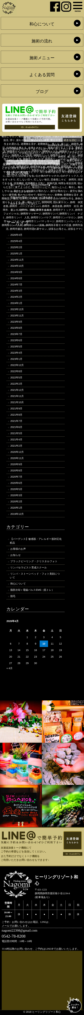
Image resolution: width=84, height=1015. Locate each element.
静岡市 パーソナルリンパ (25, 206)
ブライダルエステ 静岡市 (50, 156)
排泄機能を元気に (35, 183)
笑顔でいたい (45, 194)
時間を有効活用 (67, 183)
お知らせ (15, 556)
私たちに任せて (27, 194)
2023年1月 (16, 359)
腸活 (15, 198)
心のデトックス (70, 175)
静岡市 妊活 (71, 206)
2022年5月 (16, 378)
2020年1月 (16, 508)
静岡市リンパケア (41, 217)
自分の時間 (45, 198)
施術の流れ (42, 41)
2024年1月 (16, 303)
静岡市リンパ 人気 (17, 217)
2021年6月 (16, 427)
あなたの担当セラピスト (16, 149)
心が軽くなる (26, 175)
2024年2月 (16, 297)
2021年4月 (16, 440)
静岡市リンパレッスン (69, 221)
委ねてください (30, 168)
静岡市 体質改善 (52, 206)
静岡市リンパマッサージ (40, 221)
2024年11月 (17, 259)
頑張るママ (74, 228)
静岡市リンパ (50, 213)
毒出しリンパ (21, 191)
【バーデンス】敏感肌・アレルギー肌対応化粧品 (36, 541)
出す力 (15, 168)
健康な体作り (74, 160)
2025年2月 (16, 247)
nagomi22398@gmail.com (20, 931)
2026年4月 (16, 235)
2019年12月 (17, 514)
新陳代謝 (52, 183)
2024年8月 (16, 278)
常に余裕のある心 (50, 172)
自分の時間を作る (63, 198)
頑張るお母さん (57, 228)
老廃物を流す (71, 194)
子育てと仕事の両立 (51, 168)
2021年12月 (17, 390)
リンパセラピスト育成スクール (28, 568)
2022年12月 (17, 365)
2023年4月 (16, 353)
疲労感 (13, 194)
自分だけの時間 (29, 198)
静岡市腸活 (16, 228)
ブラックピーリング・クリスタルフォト (34, 562)
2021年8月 (16, 415)
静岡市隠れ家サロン (35, 228)
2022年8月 (16, 371)
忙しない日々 (24, 179)
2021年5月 (16, 434)
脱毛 (12, 597)
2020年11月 (17, 458)
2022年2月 (16, 384)
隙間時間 (47, 202)
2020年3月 (16, 496)
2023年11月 (17, 315)
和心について (42, 24)
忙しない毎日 (41, 179)
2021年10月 (17, 402)
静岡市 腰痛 (27, 209)
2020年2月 (16, 502)
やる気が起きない (29, 153)
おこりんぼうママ (43, 149)
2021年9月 (16, 409)
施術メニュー (42, 58)
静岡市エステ (44, 209)
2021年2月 (16, 446)
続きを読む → (72, 140)
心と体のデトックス (47, 175)
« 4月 (9, 669)
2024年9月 (16, 272)
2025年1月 (16, 253)
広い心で (12, 175)
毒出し (72, 187)
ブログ (41, 91)
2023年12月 (17, 309)
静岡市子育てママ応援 (58, 225)
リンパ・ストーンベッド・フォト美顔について (35, 576)
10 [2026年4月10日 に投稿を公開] (43, 644)
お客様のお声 (18, 549)
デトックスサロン (71, 153)
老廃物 (58, 194)
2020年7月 (16, 477)
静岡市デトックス (63, 209)
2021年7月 (16, 421)
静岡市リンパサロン (64, 217)
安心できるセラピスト (26, 172)
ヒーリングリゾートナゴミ (17, 156)
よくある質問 (42, 74)
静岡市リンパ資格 (34, 225)
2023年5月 (16, 346)
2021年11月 (17, 396)
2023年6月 (16, 340)
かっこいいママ (64, 149)
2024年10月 (17, 266)
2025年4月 (16, 241)
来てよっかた (23, 187)
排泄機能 (19, 183)
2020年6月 (16, 483)
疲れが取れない (40, 191)
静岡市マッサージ (31, 213)
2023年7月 (16, 334)
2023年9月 (16, 322)
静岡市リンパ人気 (12, 225)
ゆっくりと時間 (50, 153)
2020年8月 (16, 471)
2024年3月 (16, 291)
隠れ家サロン (61, 202)
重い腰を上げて (31, 202)
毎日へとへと (59, 187)
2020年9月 (16, 465)
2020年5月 (16, 490)
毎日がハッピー (41, 187)
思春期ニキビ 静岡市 (63, 179)
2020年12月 (17, 452)
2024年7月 (16, 284)
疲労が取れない (59, 191)
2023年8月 (16, 328)
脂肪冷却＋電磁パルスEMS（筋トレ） (32, 591)
